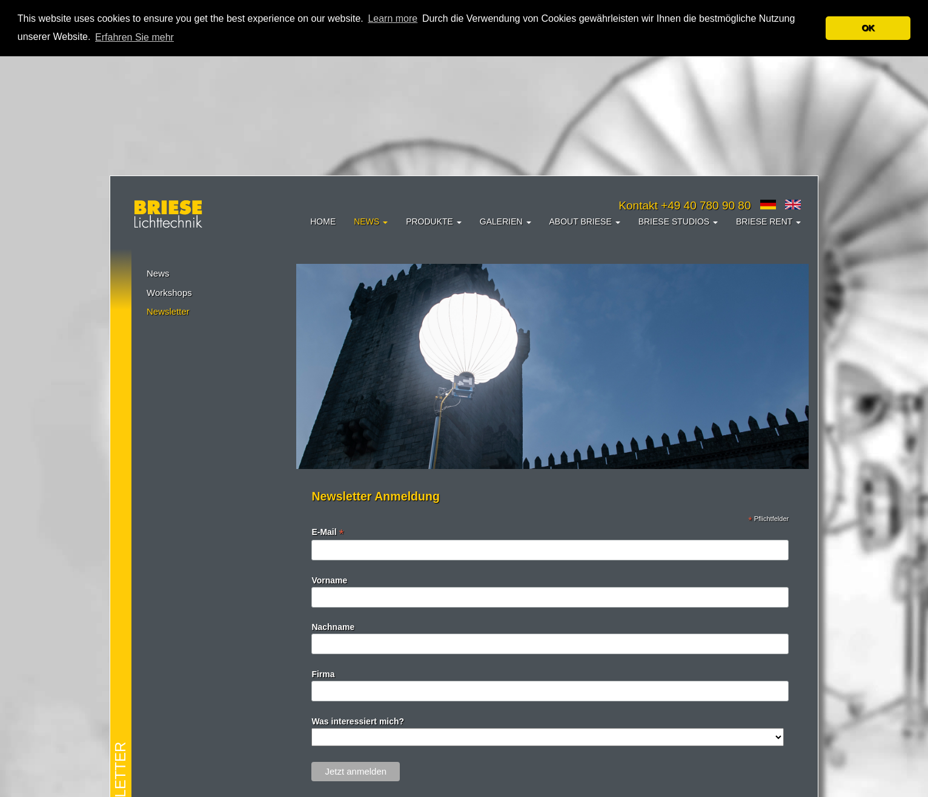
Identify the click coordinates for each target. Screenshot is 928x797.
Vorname (329, 580)
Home (323, 221)
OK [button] (868, 28)
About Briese (584, 221)
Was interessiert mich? (357, 721)
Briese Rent (768, 221)
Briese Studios (678, 221)
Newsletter (168, 311)
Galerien (505, 221)
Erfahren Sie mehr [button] (134, 37)
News (371, 221)
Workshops (169, 292)
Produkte (434, 221)
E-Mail (327, 532)
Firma (322, 674)
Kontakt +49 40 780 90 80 (684, 205)
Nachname (332, 627)
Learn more (392, 18)
